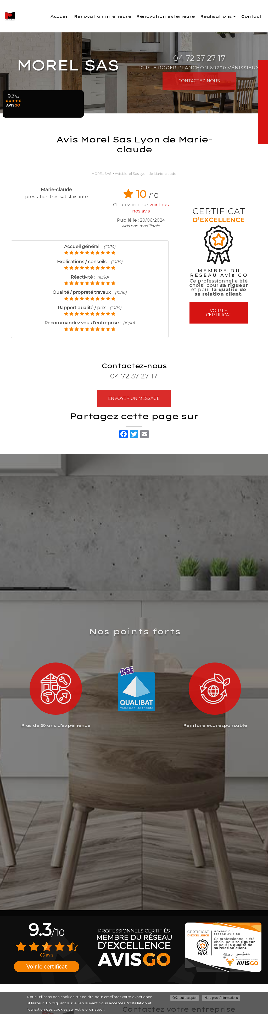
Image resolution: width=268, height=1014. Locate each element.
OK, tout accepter (184, 998)
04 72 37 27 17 (134, 376)
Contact (251, 13)
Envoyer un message (134, 398)
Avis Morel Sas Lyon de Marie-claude (145, 174)
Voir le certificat (218, 312)
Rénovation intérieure (119, 16)
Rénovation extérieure (174, 16)
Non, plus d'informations (221, 998)
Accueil (80, 13)
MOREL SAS (101, 174)
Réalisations (220, 15)
